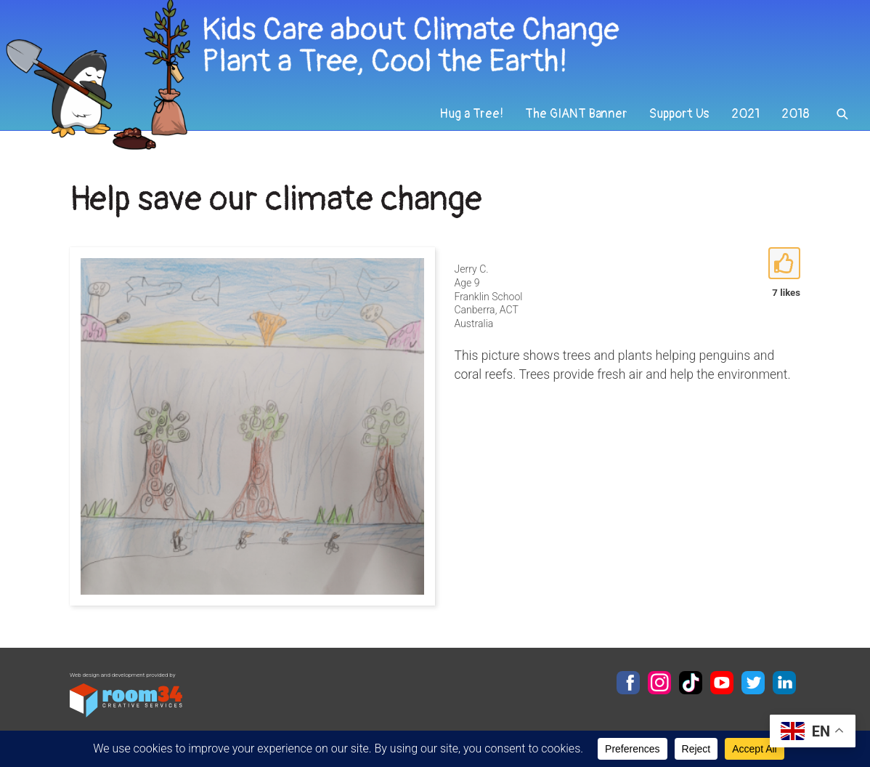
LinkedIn (784, 682)
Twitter (753, 682)
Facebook (628, 682)
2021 (745, 113)
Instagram (659, 682)
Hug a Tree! (471, 113)
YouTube (721, 682)
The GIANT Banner (576, 113)
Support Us (679, 113)
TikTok (690, 682)
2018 (795, 113)
